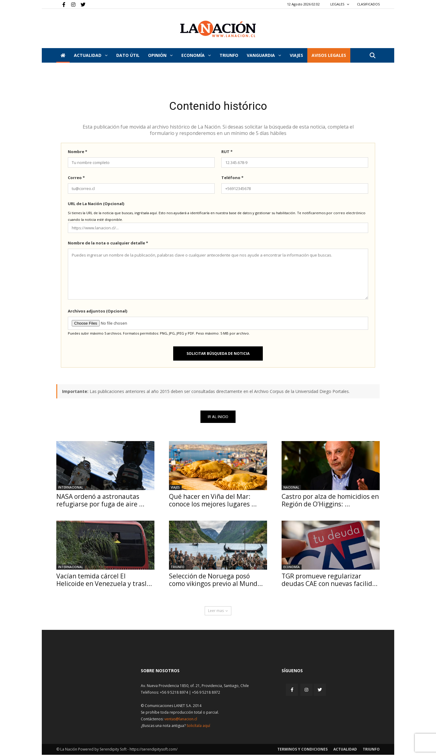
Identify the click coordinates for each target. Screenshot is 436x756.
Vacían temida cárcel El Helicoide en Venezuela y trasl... (104, 581)
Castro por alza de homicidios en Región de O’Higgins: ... (330, 501)
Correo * (76, 179)
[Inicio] (63, 55)
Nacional (291, 488)
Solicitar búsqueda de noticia (218, 354)
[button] (372, 56)
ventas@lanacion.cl (180, 720)
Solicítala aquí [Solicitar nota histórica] (198, 726)
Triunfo (229, 55)
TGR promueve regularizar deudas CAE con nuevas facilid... (330, 581)
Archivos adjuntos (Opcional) (97, 312)
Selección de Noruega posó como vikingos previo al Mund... (216, 581)
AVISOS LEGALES (329, 55)
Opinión (160, 55)
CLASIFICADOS (368, 4)
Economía (196, 55)
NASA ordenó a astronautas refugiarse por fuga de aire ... (100, 501)
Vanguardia (264, 55)
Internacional (70, 488)
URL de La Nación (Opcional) (96, 205)
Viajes (175, 488)
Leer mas (218, 611)
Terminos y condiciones (302, 750)
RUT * (227, 152)
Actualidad (90, 55)
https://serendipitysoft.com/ (153, 750)
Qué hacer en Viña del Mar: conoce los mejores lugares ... (213, 501)
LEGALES (339, 4)
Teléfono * (232, 179)
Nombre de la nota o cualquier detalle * (108, 244)
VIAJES (296, 55)
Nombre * (77, 152)
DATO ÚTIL (128, 55)
